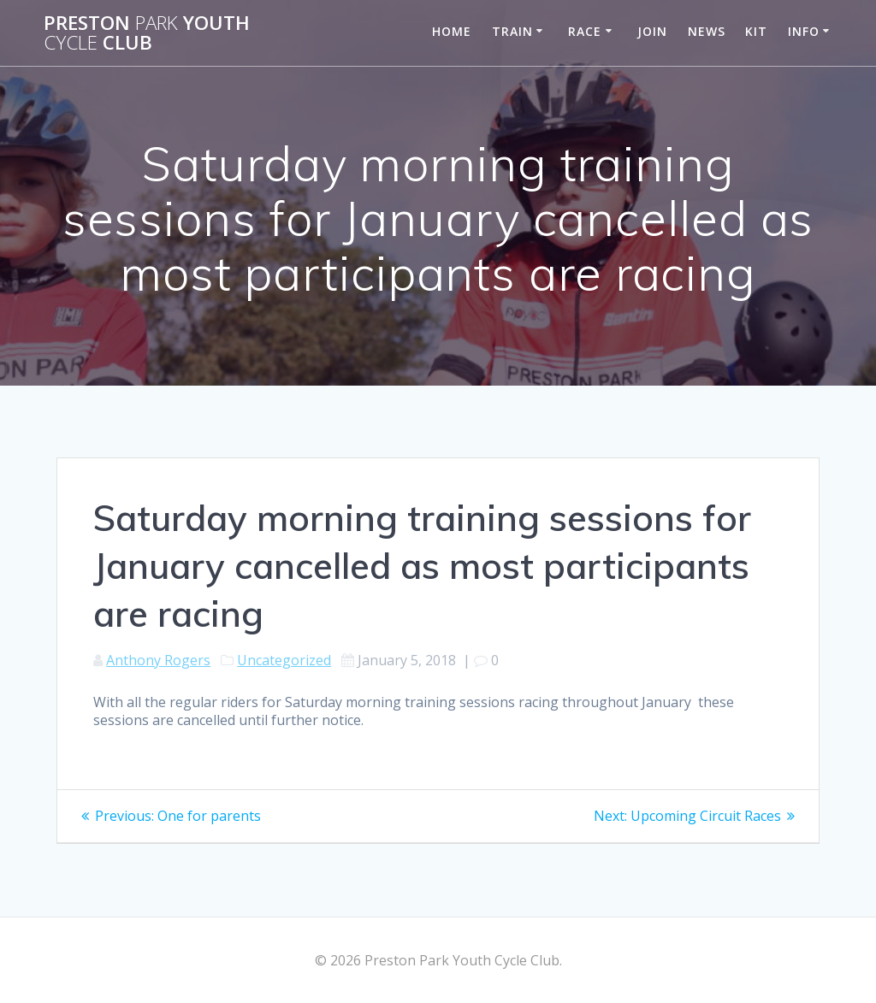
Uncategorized (284, 660)
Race (584, 31)
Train (512, 31)
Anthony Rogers (158, 660)
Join (652, 31)
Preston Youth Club (147, 33)
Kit (756, 31)
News (706, 31)
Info (804, 31)
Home (451, 31)
